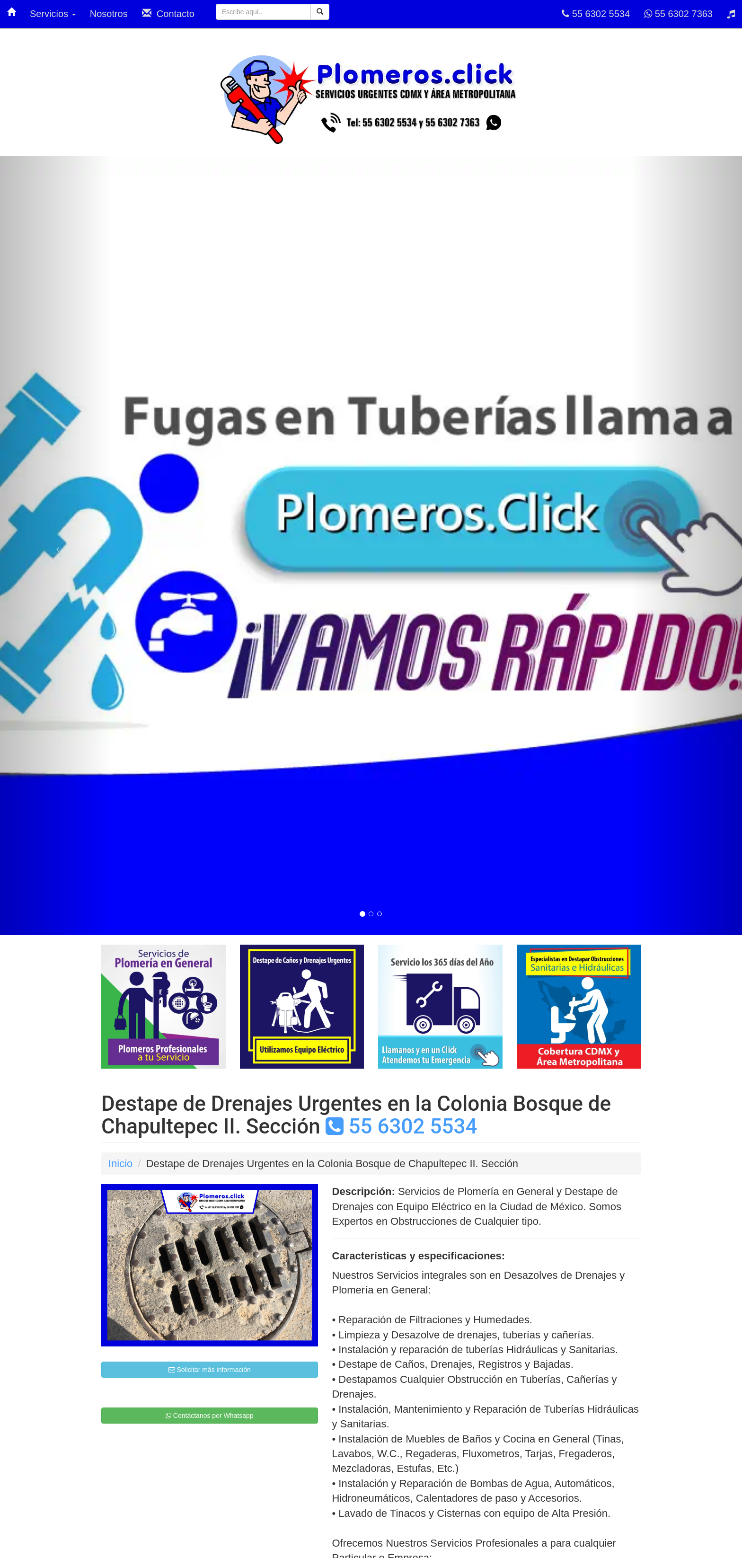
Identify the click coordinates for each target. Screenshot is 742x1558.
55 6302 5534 (596, 14)
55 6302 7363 (678, 14)
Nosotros (109, 14)
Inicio (120, 1163)
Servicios (53, 14)
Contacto (168, 13)
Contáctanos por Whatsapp (210, 1415)
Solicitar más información (209, 1369)
